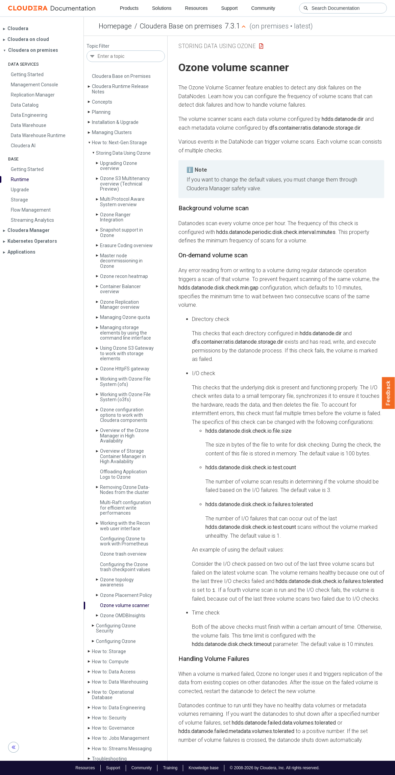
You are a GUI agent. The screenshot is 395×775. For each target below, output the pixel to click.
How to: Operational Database (113, 694)
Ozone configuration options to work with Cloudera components (123, 415)
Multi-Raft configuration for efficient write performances (125, 508)
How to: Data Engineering (118, 707)
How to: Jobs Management (120, 738)
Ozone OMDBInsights (122, 615)
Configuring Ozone (116, 641)
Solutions (162, 8)
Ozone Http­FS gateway (124, 368)
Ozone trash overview (123, 554)
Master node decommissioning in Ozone (121, 261)
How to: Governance (113, 728)
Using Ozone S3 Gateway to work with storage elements (127, 353)
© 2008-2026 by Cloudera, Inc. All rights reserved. (275, 767)
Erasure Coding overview (126, 245)
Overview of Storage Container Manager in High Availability (123, 456)
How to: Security (109, 717)
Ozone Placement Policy (126, 595)
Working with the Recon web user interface (125, 525)
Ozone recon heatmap (124, 276)
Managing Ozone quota (125, 317)
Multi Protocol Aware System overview (122, 201)
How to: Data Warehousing (120, 682)
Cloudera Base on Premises (121, 76)
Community (263, 8)
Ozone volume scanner (124, 605)
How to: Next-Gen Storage (119, 142)
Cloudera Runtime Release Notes (120, 89)
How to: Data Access (113, 671)
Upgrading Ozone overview (118, 165)
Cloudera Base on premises (181, 26)
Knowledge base (204, 767)
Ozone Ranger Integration (115, 217)
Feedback (388, 393)
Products (129, 8)
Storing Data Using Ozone (123, 153)
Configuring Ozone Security (116, 628)
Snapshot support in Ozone (121, 232)
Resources (196, 8)
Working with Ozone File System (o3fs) (125, 397)
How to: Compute (110, 661)
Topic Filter (98, 46)
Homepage (115, 26)
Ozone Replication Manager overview (120, 304)
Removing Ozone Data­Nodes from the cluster (125, 490)
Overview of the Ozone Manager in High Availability (124, 436)
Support (229, 8)
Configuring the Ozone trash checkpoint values (125, 567)
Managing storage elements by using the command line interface (125, 333)
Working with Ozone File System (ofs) (125, 381)
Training (170, 767)
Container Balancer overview (120, 289)
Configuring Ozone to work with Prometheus (124, 541)
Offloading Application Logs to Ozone (123, 474)
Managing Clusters (112, 132)
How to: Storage (109, 651)
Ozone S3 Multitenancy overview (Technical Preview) (125, 184)
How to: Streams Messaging (122, 748)
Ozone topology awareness (117, 582)
